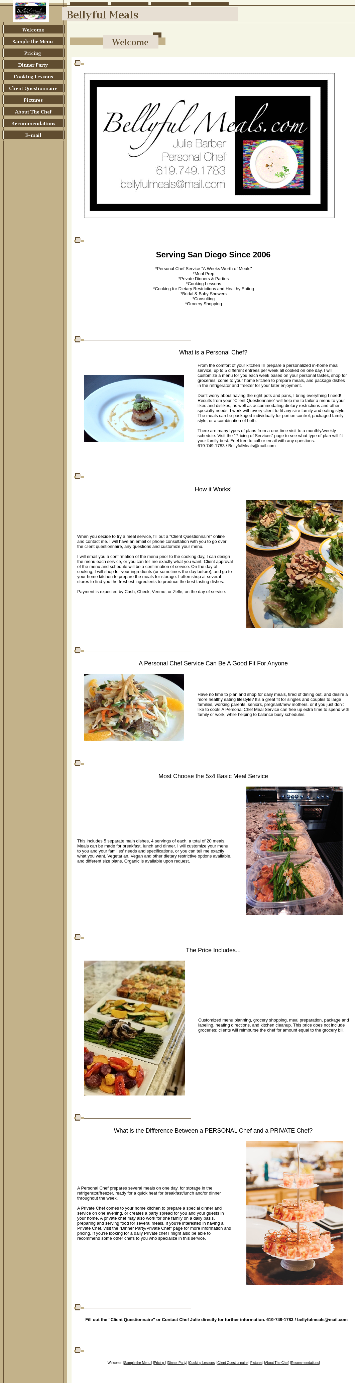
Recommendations (305, 1363)
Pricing (159, 1363)
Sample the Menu (137, 1363)
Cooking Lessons (202, 1363)
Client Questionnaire (232, 1363)
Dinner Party (177, 1363)
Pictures (256, 1363)
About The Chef (276, 1363)
